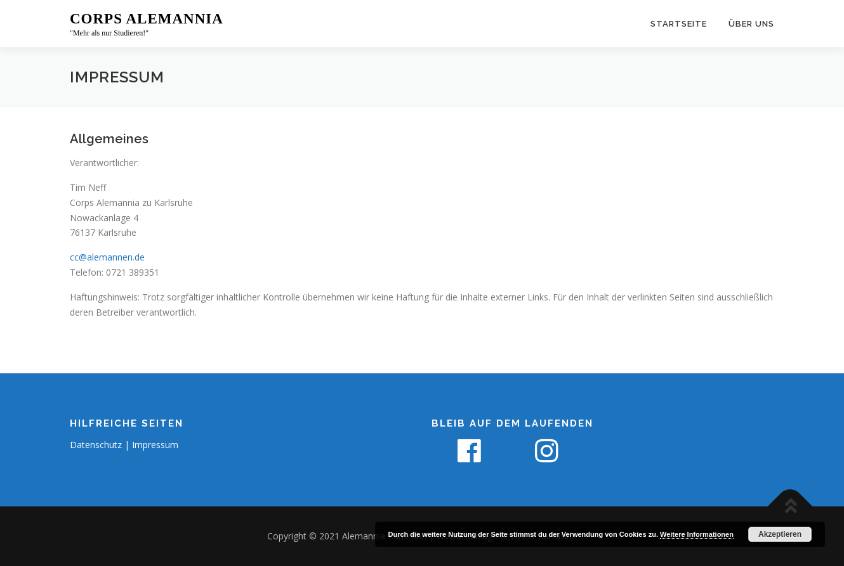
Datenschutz (96, 445)
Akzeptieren (779, 534)
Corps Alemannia (146, 19)
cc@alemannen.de (107, 257)
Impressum (155, 445)
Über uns (751, 24)
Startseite (678, 24)
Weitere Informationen (697, 534)
